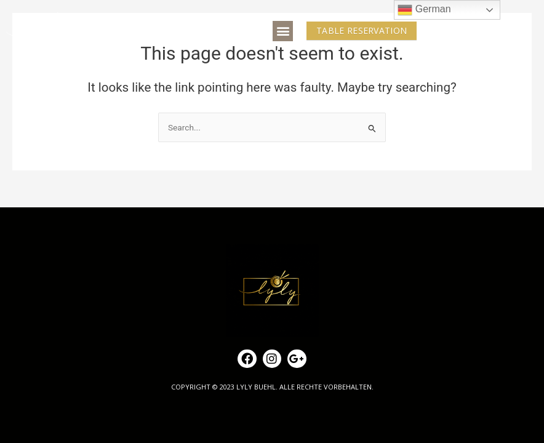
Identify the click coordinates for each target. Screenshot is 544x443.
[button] (283, 31)
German (424, 9)
